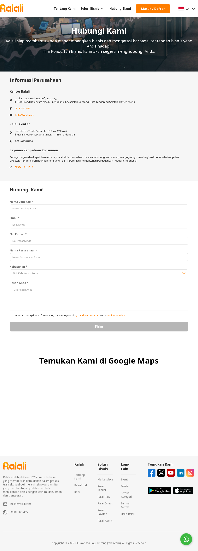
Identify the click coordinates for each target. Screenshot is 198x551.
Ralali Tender (101, 488)
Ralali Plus (103, 496)
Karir (77, 492)
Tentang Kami (65, 8)
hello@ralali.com (24, 115)
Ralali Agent (104, 520)
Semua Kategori (126, 494)
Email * (15, 218)
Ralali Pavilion (102, 512)
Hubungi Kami (120, 8)
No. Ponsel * (18, 234)
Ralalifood (80, 485)
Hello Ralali (128, 514)
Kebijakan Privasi (116, 315)
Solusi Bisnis (92, 8)
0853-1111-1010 (24, 167)
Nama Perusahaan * (24, 250)
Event (124, 479)
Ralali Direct (105, 503)
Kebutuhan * (18, 266)
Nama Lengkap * (21, 202)
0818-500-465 (22, 108)
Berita (125, 486)
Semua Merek (125, 505)
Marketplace (105, 479)
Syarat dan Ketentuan (87, 315)
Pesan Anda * (19, 283)
